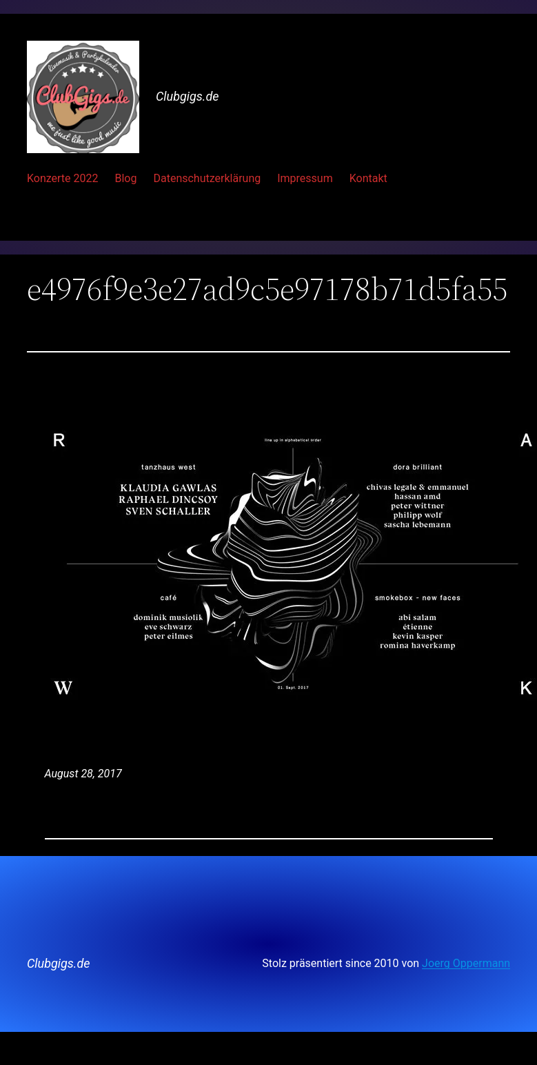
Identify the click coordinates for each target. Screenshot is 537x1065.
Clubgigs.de (187, 96)
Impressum (305, 178)
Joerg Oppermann (466, 963)
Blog (126, 178)
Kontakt (368, 178)
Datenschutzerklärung (207, 178)
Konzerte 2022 (63, 178)
